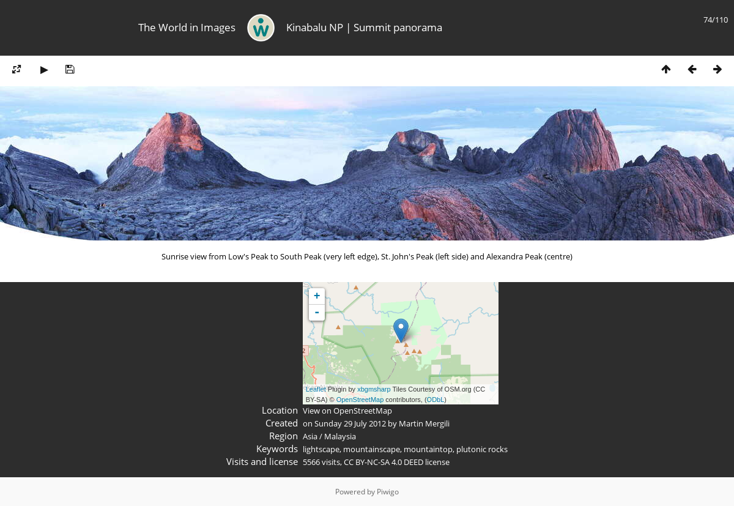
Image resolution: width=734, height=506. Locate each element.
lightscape (321, 449)
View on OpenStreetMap (347, 410)
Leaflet (316, 389)
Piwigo (388, 491)
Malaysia (340, 436)
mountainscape (371, 449)
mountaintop (428, 449)
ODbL (436, 399)
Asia (310, 436)
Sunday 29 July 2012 (350, 423)
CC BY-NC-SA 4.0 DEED (383, 461)
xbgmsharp (373, 389)
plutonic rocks (482, 449)
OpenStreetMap (360, 399)
